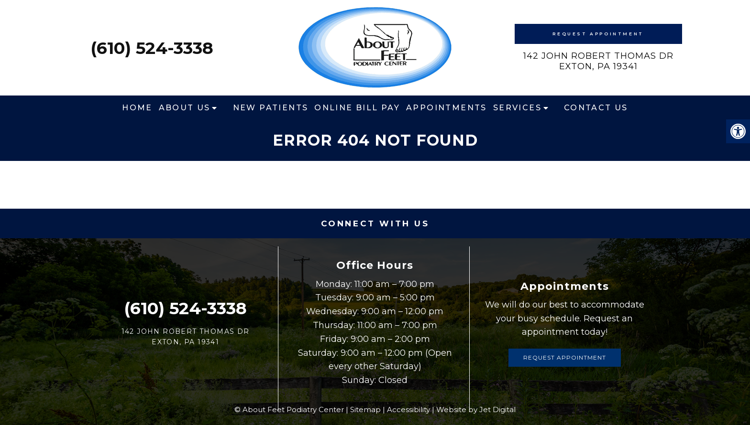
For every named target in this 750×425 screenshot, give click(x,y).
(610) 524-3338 (151, 48)
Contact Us (596, 107)
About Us (184, 107)
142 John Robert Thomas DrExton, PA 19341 (598, 61)
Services (517, 107)
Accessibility (408, 409)
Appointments (446, 107)
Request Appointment (597, 33)
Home (137, 107)
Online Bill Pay (357, 107)
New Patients (271, 107)
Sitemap (365, 409)
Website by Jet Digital (476, 409)
